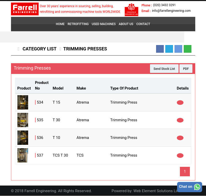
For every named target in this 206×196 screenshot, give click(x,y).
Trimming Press (123, 102)
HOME (60, 24)
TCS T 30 (60, 155)
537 (40, 155)
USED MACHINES (104, 24)
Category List (39, 48)
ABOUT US (126, 24)
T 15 (56, 102)
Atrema (83, 102)
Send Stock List (164, 69)
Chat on (189, 187)
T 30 (56, 120)
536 (40, 137)
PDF (186, 69)
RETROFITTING (78, 24)
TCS (80, 155)
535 (40, 120)
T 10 (56, 137)
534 (40, 102)
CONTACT (143, 24)
